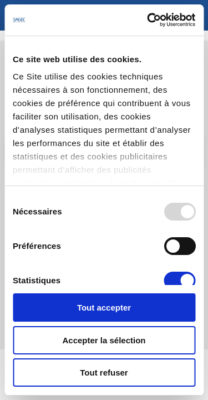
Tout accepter (104, 307)
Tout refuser (104, 372)
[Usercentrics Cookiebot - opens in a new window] (148, 20)
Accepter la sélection (103, 340)
